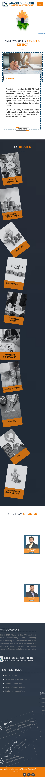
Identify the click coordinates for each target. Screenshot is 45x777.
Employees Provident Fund (15, 703)
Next (40, 21)
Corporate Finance (10, 385)
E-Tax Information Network (14, 695)
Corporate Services (16, 317)
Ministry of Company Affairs (15, 699)
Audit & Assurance (10, 178)
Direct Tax (22, 234)
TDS (23, 441)
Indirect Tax (15, 280)
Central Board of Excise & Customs (17, 691)
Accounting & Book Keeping (10, 212)
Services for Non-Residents (16, 489)
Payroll (9, 419)
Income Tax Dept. (11, 687)
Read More (22, 129)
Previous (4, 21)
